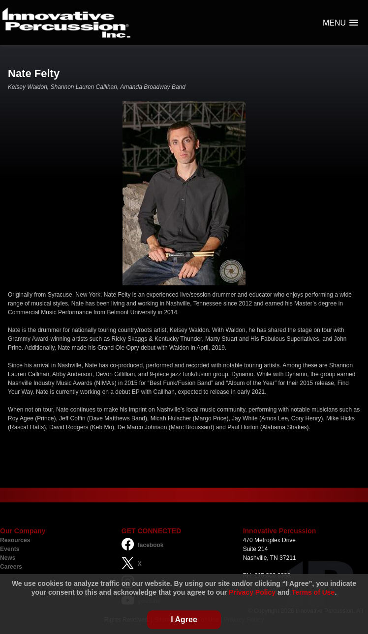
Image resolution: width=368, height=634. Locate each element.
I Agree (184, 619)
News (7, 557)
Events (9, 549)
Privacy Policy (252, 592)
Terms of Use (313, 592)
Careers (11, 566)
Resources (15, 540)
